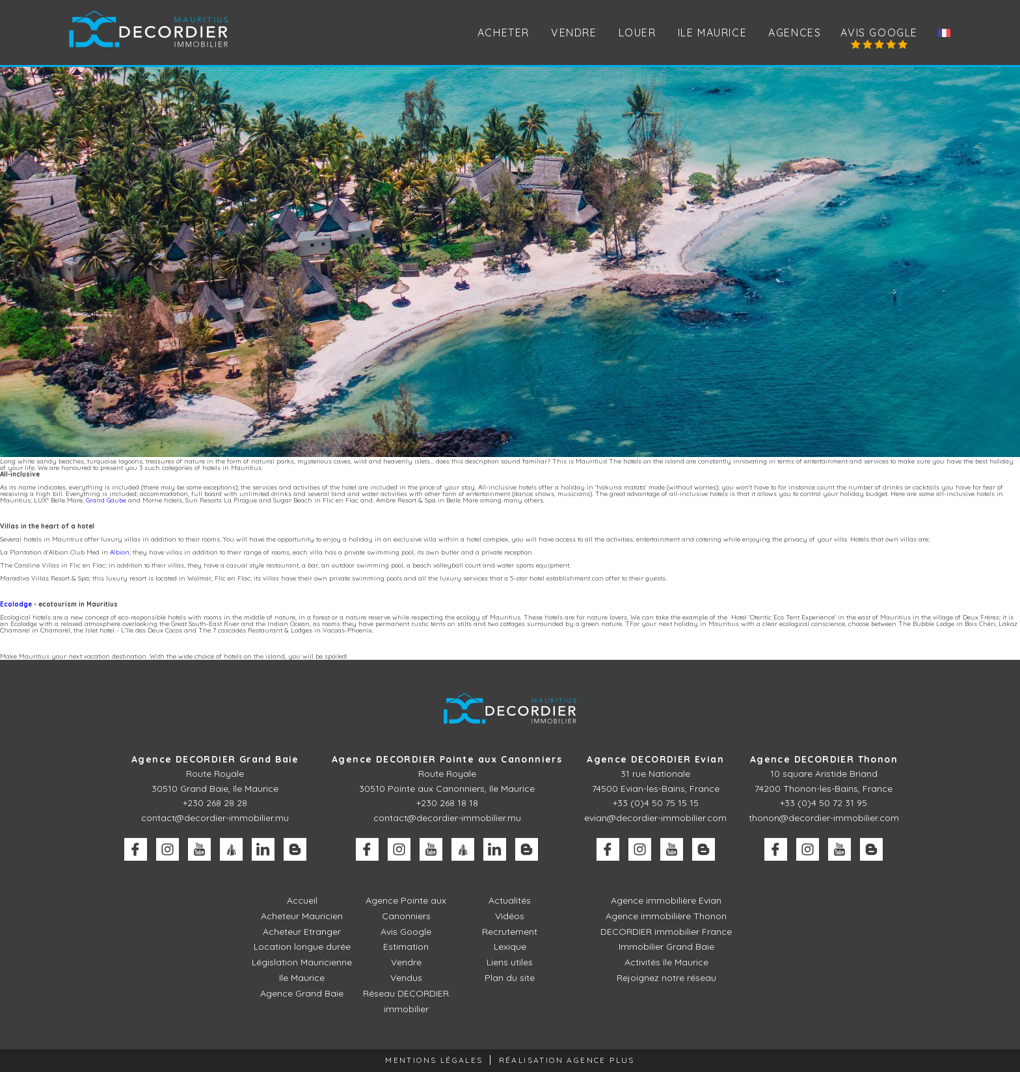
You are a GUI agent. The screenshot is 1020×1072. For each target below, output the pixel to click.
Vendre (406, 962)
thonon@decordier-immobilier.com (824, 818)
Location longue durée (302, 946)
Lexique (510, 946)
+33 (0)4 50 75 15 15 (656, 803)
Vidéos (509, 916)
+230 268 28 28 (215, 803)
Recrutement (509, 931)
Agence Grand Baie (301, 993)
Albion (119, 552)
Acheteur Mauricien (302, 916)
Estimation (406, 946)
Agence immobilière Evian (666, 900)
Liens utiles (510, 962)
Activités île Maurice (666, 962)
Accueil (302, 900)
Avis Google (879, 32)
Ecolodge (16, 604)
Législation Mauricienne (302, 962)
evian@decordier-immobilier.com (655, 818)
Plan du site (510, 978)
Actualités (510, 900)
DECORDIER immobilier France (666, 931)
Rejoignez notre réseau (666, 978)
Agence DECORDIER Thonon (824, 759)
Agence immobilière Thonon (666, 916)
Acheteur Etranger (302, 931)
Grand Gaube (106, 500)
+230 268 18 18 (447, 803)
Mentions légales (434, 1060)
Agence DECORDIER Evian (655, 759)
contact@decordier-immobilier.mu (215, 818)
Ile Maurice (712, 32)
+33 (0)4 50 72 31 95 (823, 803)
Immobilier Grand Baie (666, 946)
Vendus (406, 978)
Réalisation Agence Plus (567, 1060)
